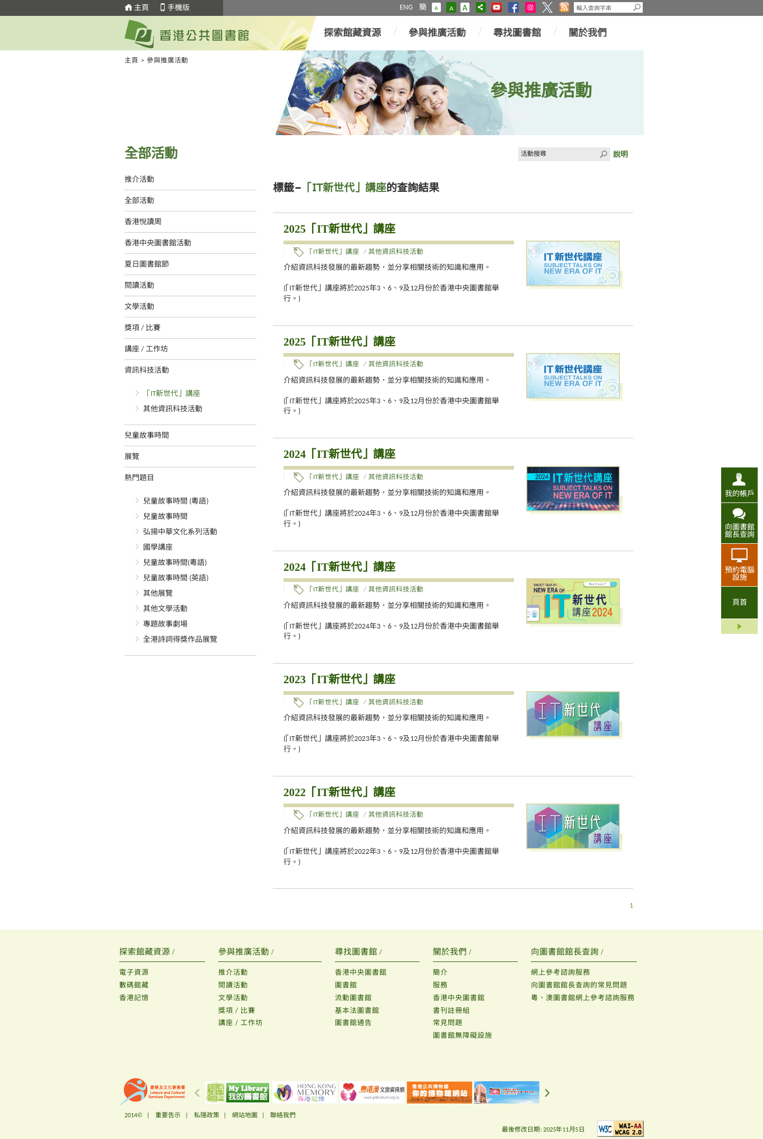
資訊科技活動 (147, 370)
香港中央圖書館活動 (158, 243)
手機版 (178, 7)
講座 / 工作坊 (146, 349)
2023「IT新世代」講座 (339, 679)
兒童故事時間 (147, 435)
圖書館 (346, 985)
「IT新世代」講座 (171, 393)
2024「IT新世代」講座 (339, 454)
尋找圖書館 (517, 33)
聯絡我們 (283, 1115)
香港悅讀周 (143, 221)
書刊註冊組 (451, 1010)
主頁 (141, 7)
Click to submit (603, 154)
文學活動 (139, 306)
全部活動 (139, 200)
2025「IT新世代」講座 (339, 229)
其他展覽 (158, 593)
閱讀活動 (139, 285)
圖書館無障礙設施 (462, 1035)
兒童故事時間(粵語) (175, 562)
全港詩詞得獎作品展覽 (180, 639)
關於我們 (588, 33)
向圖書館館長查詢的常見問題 (579, 985)
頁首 (739, 602)
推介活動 (139, 179)
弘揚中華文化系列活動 (180, 531)
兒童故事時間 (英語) (176, 577)
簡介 (440, 972)
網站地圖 (245, 1115)
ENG (406, 7)
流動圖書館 (353, 997)
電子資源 (134, 972)
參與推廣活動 (437, 33)
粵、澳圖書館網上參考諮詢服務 (583, 997)
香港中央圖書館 (361, 972)
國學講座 (158, 547)
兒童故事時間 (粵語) (176, 501)
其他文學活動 (165, 608)
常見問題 (448, 1022)
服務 (440, 985)
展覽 (132, 456)
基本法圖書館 (357, 1010)
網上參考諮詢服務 (560, 972)
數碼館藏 (134, 985)
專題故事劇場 (165, 624)
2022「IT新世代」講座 (339, 792)
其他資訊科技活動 (172, 408)
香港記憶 (134, 997)
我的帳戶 (740, 493)
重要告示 (168, 1115)
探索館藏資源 (352, 33)
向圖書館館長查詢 (740, 530)
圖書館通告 (353, 1022)
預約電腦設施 (740, 573)
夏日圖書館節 (147, 264)
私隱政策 (206, 1115)
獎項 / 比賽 (143, 327)
